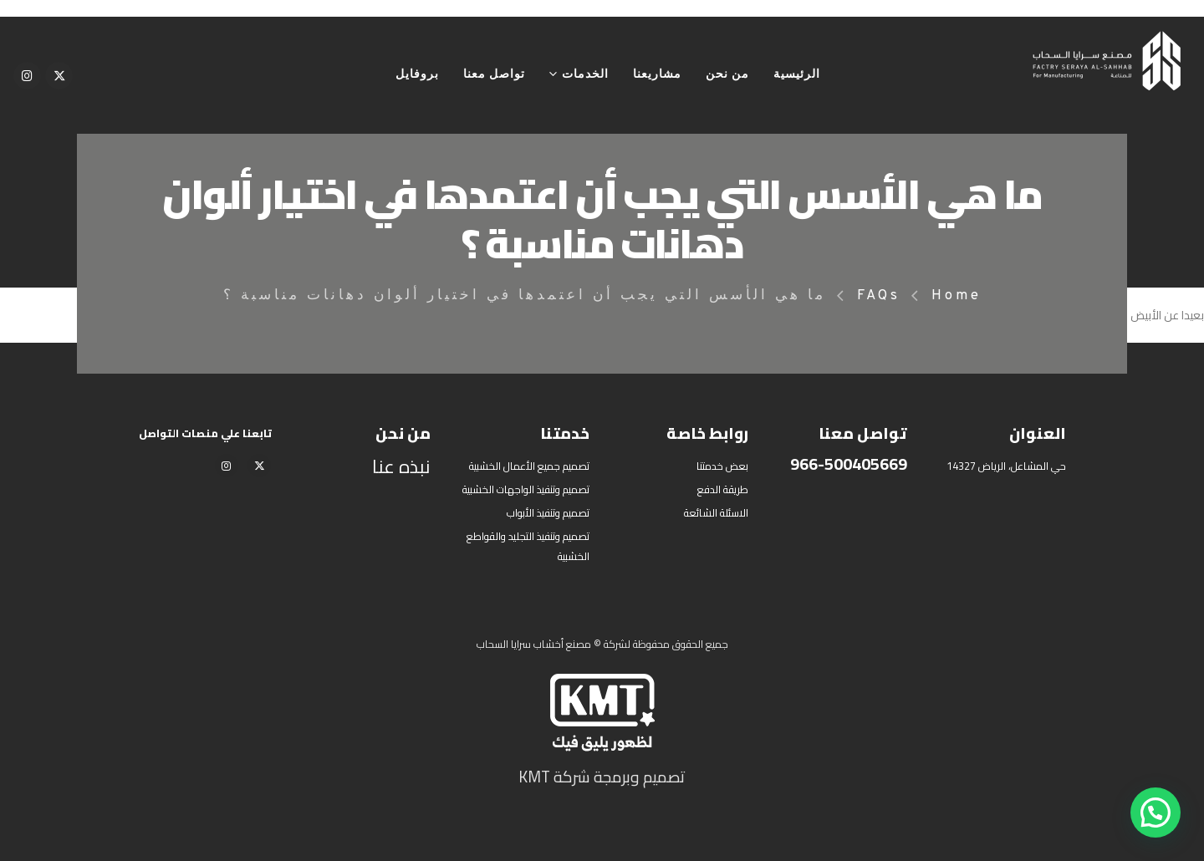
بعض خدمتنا (722, 466)
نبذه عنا (401, 466)
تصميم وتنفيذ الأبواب (548, 512)
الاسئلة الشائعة (716, 512)
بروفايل (417, 75)
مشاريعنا (657, 75)
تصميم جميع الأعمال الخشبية (529, 466)
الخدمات (585, 75)
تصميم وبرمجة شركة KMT (602, 777)
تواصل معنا (494, 75)
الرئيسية (796, 75)
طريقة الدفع (722, 489)
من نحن (727, 75)
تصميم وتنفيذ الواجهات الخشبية (525, 489)
